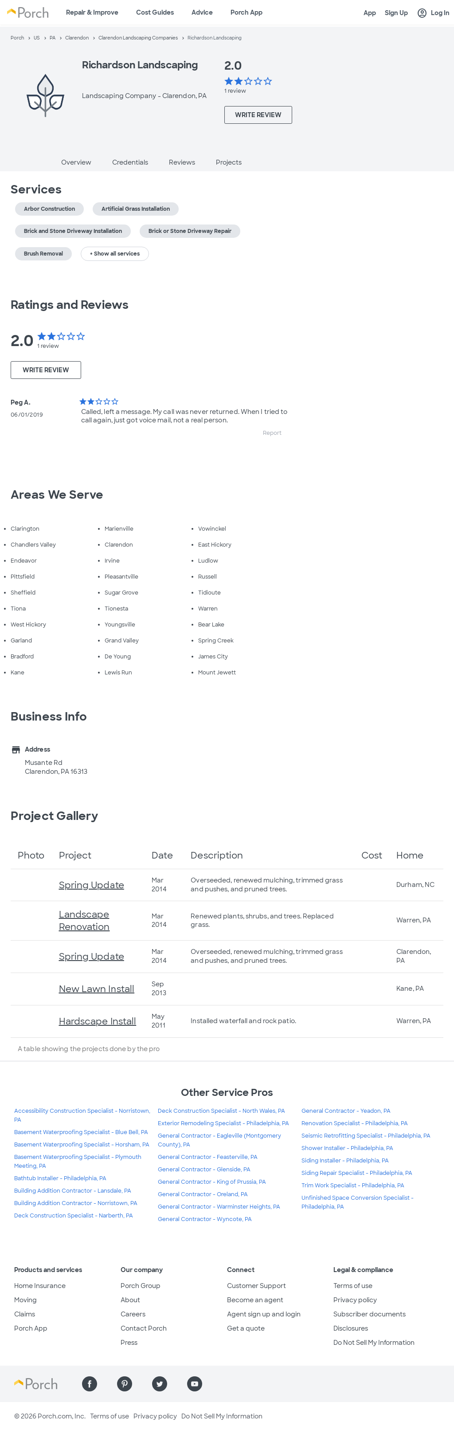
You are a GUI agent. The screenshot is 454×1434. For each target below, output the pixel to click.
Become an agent (255, 1300)
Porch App (246, 12)
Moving (25, 1300)
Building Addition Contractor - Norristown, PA (75, 1203)
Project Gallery (54, 815)
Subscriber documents (369, 1314)
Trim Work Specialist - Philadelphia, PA (352, 1185)
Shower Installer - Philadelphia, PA (347, 1148)
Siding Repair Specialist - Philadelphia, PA (356, 1173)
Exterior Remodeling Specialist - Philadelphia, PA (223, 1123)
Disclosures (350, 1328)
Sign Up (396, 13)
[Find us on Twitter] (159, 1383)
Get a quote (246, 1328)
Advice (202, 12)
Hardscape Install (98, 1021)
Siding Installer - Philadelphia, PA (345, 1160)
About (130, 1300)
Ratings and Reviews (70, 304)
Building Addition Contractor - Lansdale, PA (72, 1190)
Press (129, 1343)
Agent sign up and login (264, 1314)
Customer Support (256, 1286)
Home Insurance (40, 1286)
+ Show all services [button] (115, 253)
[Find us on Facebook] (89, 1383)
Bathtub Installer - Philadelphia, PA (60, 1178)
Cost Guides (155, 12)
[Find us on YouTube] (194, 1383)
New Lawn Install (97, 989)
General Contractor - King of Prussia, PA (212, 1182)
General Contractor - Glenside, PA (204, 1169)
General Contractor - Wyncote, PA (205, 1219)
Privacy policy (355, 1300)
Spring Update (91, 885)
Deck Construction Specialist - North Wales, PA (221, 1111)
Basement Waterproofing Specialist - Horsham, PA (81, 1144)
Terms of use (352, 1286)
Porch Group (140, 1286)
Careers (133, 1314)
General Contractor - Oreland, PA (203, 1194)
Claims (24, 1314)
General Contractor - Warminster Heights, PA (219, 1206)
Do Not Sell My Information (374, 1343)
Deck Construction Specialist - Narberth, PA (73, 1215)
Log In (433, 13)
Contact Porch (144, 1328)
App (370, 13)
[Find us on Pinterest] (124, 1383)
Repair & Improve (92, 12)
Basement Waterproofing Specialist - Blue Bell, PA (81, 1132)
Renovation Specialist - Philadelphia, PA (354, 1123)
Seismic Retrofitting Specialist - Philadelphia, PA (366, 1135)
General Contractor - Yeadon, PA (346, 1111)
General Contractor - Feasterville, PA (208, 1157)
